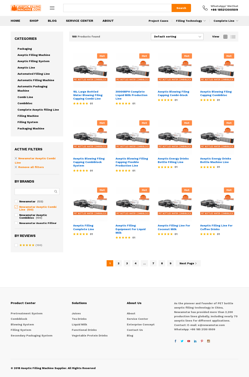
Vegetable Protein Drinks (90, 335)
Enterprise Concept (141, 324)
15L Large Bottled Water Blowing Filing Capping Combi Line (88, 95)
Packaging (25, 48)
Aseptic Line (26, 67)
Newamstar (27, 201)
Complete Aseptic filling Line (38, 109)
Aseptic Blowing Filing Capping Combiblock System (89, 162)
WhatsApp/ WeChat (224, 6)
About (108, 20)
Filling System (28, 122)
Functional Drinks (84, 329)
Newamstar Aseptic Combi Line (37, 208)
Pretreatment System (26, 313)
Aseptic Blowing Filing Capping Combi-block (173, 93)
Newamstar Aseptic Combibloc (33, 216)
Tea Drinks (79, 318)
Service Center (79, 20)
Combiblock (19, 318)
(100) (30, 245)
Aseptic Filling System (33, 61)
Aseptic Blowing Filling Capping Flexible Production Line (132, 162)
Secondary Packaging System (31, 335)
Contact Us (135, 329)
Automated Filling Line (34, 73)
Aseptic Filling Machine (34, 54)
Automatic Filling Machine (36, 80)
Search (181, 8)
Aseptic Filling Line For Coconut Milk (174, 227)
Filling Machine (28, 115)
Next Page (188, 263)
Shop (34, 20)
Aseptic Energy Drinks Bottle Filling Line (173, 160)
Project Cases (158, 20)
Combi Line (25, 97)
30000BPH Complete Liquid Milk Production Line (131, 95)
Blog (130, 335)
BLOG (52, 20)
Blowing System (22, 324)
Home (15, 20)
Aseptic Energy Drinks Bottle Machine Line (215, 160)
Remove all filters (31, 167)
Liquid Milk (79, 324)
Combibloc (25, 103)
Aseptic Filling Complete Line (83, 227)
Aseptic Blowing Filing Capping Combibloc (216, 93)
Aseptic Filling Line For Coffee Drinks (216, 227)
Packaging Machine (31, 128)
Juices (76, 313)
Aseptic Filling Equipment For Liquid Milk (131, 229)
